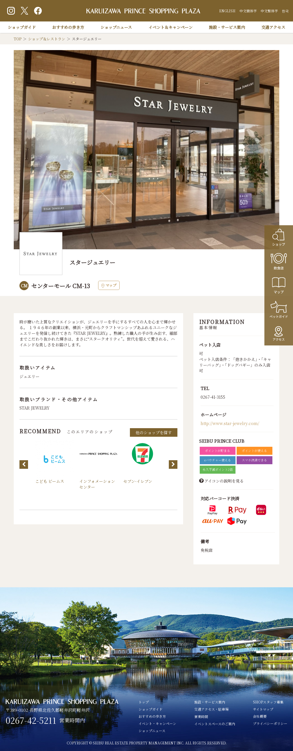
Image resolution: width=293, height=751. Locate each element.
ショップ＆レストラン (46, 38)
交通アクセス (273, 27)
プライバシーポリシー (270, 723)
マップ (108, 285)
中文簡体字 (248, 10)
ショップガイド (22, 27)
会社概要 (260, 716)
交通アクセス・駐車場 (211, 709)
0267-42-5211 (31, 720)
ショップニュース (116, 27)
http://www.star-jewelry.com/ (230, 423)
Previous (23, 464)
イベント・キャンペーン (157, 723)
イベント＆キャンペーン (171, 27)
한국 (285, 10)
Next (173, 464)
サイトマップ (263, 709)
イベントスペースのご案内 (214, 723)
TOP (17, 38)
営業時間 (201, 716)
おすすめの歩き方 (68, 27)
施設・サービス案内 (227, 27)
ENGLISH (227, 10)
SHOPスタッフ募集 (268, 701)
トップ (143, 701)
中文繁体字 (269, 10)
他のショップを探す (154, 432)
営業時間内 (72, 720)
